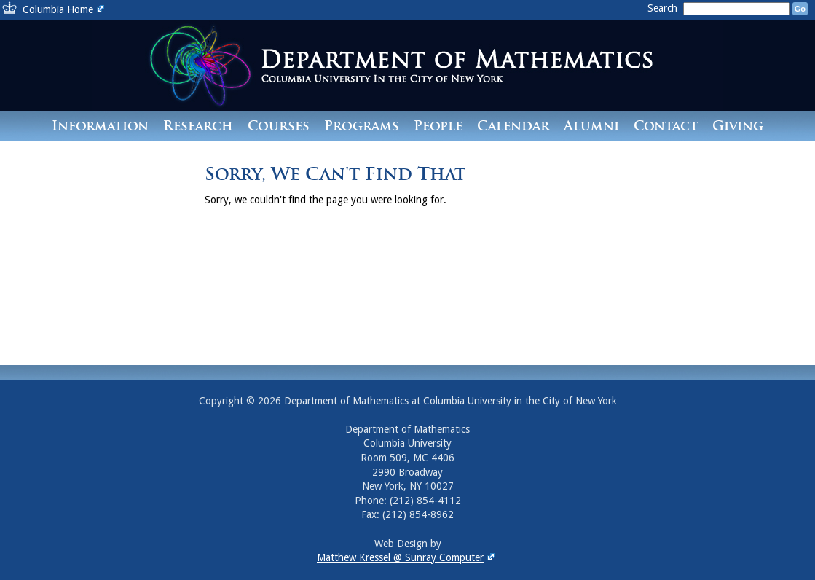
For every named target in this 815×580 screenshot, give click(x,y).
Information (100, 125)
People (438, 125)
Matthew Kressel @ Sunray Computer (407, 557)
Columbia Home (65, 9)
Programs (361, 125)
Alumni (591, 125)
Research (198, 125)
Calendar (513, 125)
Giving (737, 125)
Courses (279, 125)
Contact (666, 125)
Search (663, 8)
